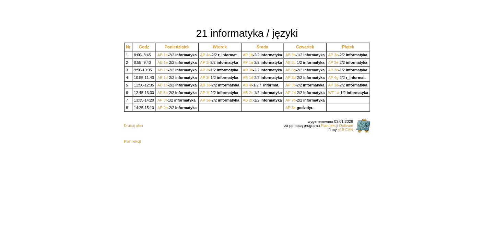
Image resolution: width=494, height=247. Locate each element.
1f (207, 93)
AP (202, 55)
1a (251, 62)
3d (294, 77)
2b (294, 100)
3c (294, 62)
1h (251, 55)
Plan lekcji (132, 141)
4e (208, 55)
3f (207, 70)
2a (166, 108)
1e (166, 55)
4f (250, 85)
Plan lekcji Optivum (337, 126)
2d (294, 93)
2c (251, 93)
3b (294, 55)
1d (166, 70)
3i (207, 62)
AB (160, 55)
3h (251, 70)
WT (331, 93)
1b (166, 85)
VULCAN (345, 130)
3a (336, 85)
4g (336, 77)
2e (336, 70)
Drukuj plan (133, 126)
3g (294, 70)
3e (336, 55)
